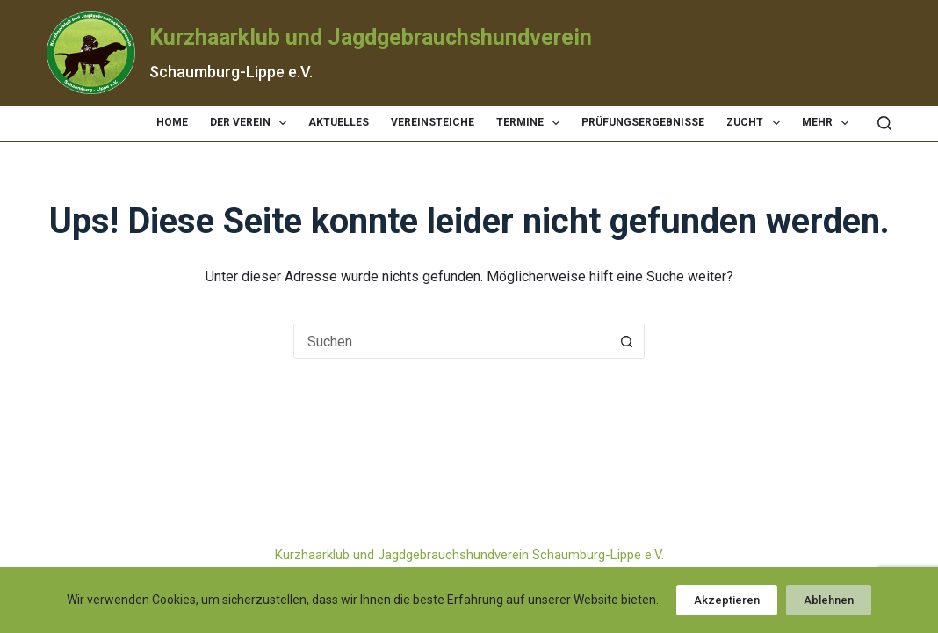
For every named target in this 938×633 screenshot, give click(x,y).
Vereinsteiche (432, 122)
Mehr (828, 123)
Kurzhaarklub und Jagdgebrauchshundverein (370, 37)
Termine (531, 123)
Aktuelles (338, 122)
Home (172, 122)
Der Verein (251, 123)
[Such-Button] (626, 341)
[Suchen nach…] (451, 341)
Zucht (756, 123)
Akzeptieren (727, 600)
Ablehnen (829, 600)
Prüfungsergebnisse (642, 122)
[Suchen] (884, 123)
